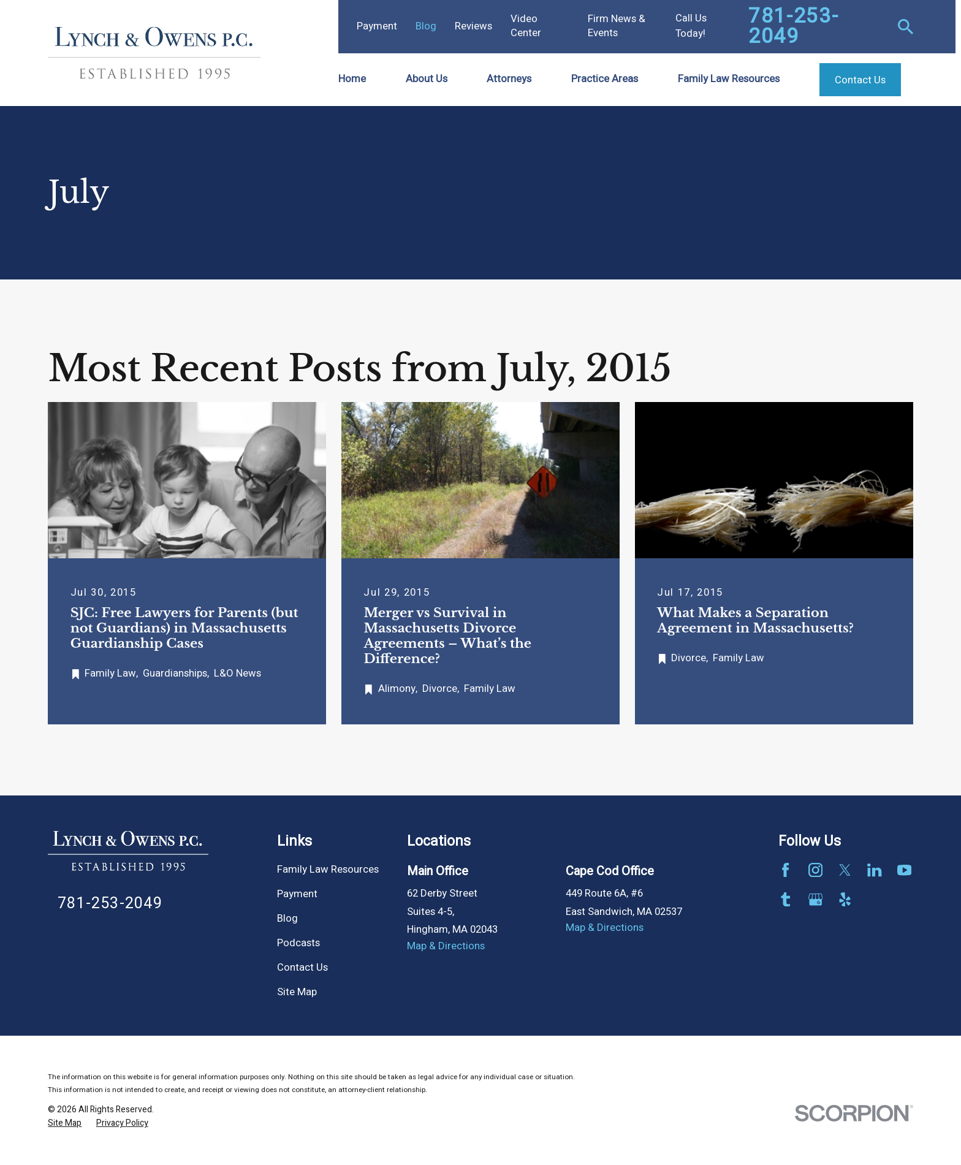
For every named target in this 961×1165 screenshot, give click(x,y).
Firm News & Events (616, 26)
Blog (426, 26)
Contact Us (302, 967)
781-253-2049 (793, 26)
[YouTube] (904, 870)
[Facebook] (785, 870)
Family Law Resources (328, 869)
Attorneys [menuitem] (509, 79)
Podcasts (298, 943)
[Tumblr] (785, 899)
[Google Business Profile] (815, 899)
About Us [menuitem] (426, 79)
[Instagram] (815, 870)
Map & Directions (446, 946)
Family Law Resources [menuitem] (729, 79)
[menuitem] (65, 1123)
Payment (377, 26)
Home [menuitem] (352, 79)
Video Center (526, 26)
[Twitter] (845, 870)
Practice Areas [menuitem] (604, 79)
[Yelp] (845, 899)
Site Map (297, 992)
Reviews (473, 26)
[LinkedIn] (874, 870)
